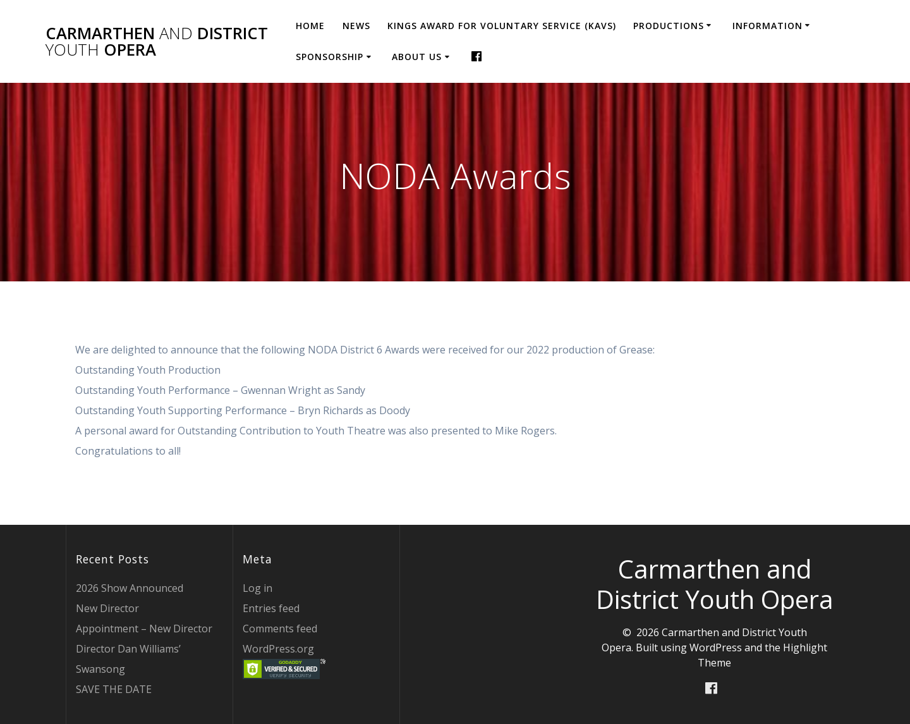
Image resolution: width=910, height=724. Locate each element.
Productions (668, 26)
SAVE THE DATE (114, 689)
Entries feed (271, 608)
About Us (417, 57)
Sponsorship (329, 57)
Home (310, 26)
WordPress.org (278, 649)
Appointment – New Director (144, 628)
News (356, 26)
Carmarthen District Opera (157, 41)
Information (767, 26)
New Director (107, 608)
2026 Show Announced (129, 588)
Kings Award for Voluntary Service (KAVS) (501, 26)
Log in (257, 588)
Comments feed (280, 628)
